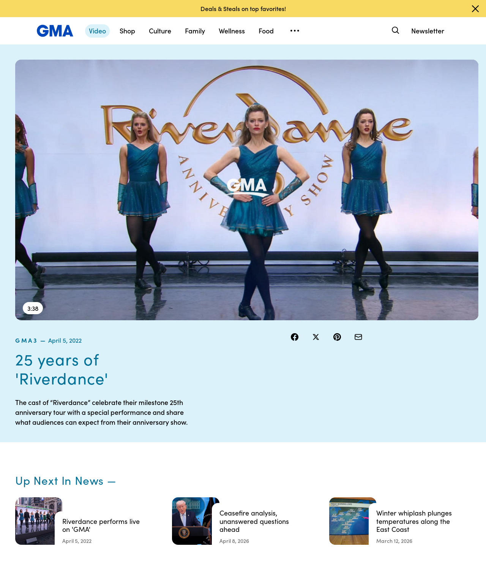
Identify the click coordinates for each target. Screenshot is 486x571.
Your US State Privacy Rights (298, 427)
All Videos (352, 465)
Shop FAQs (353, 424)
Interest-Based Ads (305, 444)
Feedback (294, 492)
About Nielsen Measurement (298, 461)
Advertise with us (243, 513)
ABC (346, 451)
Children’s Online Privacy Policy (243, 496)
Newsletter (427, 30)
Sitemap (409, 424)
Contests (233, 424)
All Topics (352, 478)
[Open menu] (294, 31)
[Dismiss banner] (475, 8)
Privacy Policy (239, 451)
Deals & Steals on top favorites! (243, 8)
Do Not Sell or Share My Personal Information (246, 471)
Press (288, 478)
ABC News (353, 437)
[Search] (394, 30)
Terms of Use (238, 437)
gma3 (300, 64)
